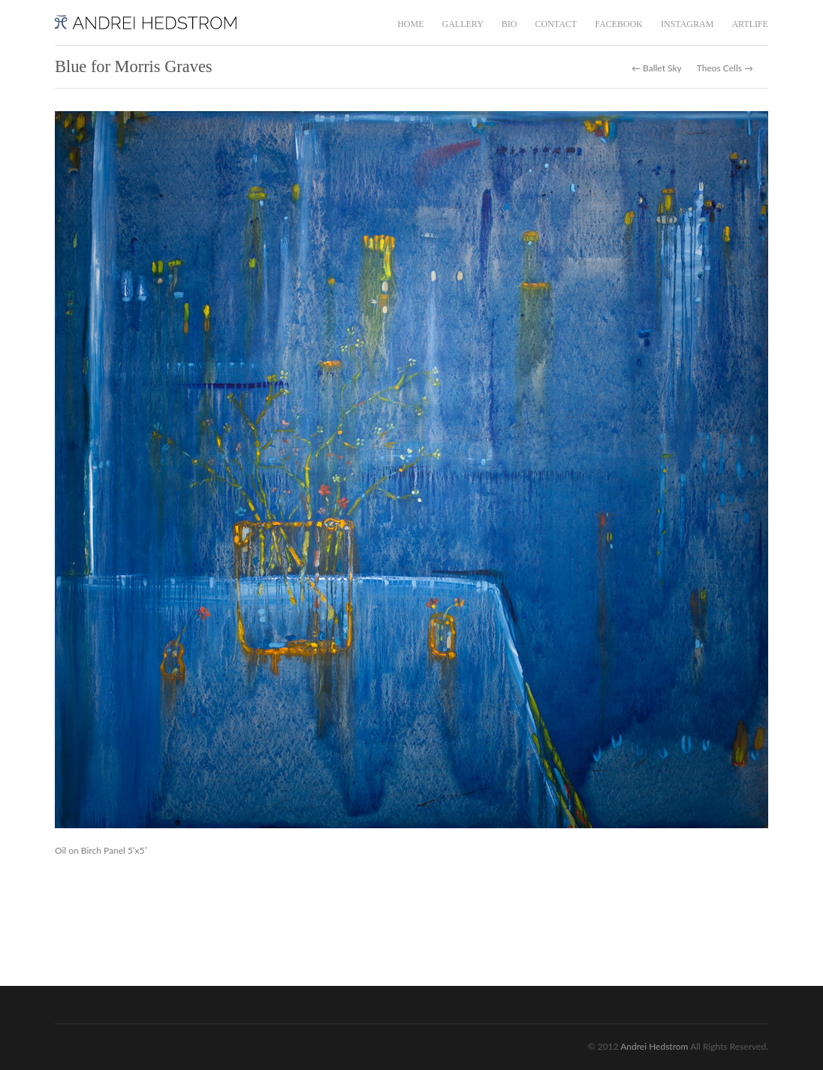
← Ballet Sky (657, 68)
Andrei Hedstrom (654, 1046)
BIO (509, 24)
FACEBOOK (619, 24)
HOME (410, 24)
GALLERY (462, 24)
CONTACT (556, 24)
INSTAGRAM (687, 24)
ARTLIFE (749, 24)
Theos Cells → (725, 68)
